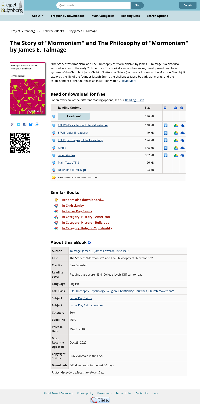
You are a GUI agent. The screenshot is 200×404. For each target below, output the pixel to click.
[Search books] (93, 5)
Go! (137, 5)
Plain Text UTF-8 (68, 163)
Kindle (62, 148)
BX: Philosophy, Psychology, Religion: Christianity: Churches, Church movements (122, 291)
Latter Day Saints (81, 298)
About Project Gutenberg (58, 393)
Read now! (74, 116)
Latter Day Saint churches (86, 305)
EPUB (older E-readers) (72, 133)
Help (155, 393)
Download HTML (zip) (72, 170)
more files (75, 177)
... (127, 81)
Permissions (104, 393)
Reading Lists (130, 16)
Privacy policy (85, 393)
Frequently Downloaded (68, 16)
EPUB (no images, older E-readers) (80, 140)
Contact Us (141, 393)
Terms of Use (123, 393)
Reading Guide (134, 100)
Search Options (157, 16)
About (38, 16)
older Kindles (66, 155)
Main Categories (103, 16)
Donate (187, 5)
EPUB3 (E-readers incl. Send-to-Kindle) (83, 125)
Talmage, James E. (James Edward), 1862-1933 (99, 251)
